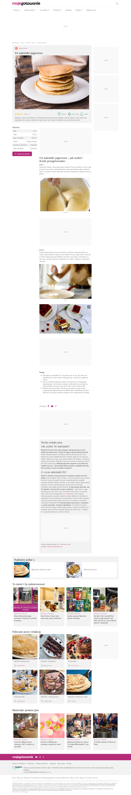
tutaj (26, 791)
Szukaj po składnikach (19, 763)
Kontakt (69, 763)
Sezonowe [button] (57, 10)
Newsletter (31, 763)
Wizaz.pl (82, 778)
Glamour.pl (20, 778)
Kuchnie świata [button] (30, 10)
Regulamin (53, 763)
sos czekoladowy (68, 494)
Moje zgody (61, 763)
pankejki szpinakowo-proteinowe (51, 546)
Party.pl (58, 778)
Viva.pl (77, 778)
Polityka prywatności (42, 763)
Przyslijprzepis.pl (36, 778)
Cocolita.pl (89, 778)
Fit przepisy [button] (44, 10)
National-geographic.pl (48, 778)
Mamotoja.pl (65, 778)
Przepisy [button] (16, 10)
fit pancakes (63, 544)
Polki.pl (72, 778)
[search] (117, 4)
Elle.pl (14, 778)
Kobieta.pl (27, 778)
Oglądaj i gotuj (91, 10)
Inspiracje (69, 10)
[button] (13, 607)
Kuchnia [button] (79, 10)
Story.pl (95, 778)
